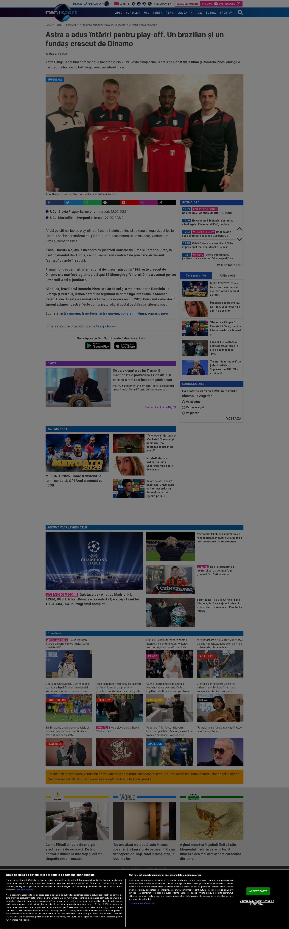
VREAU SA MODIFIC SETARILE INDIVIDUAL (257, 903)
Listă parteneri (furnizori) (141, 903)
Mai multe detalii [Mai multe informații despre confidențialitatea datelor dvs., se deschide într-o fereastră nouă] (25, 890)
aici (106, 907)
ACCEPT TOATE (258, 891)
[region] (144, 899)
